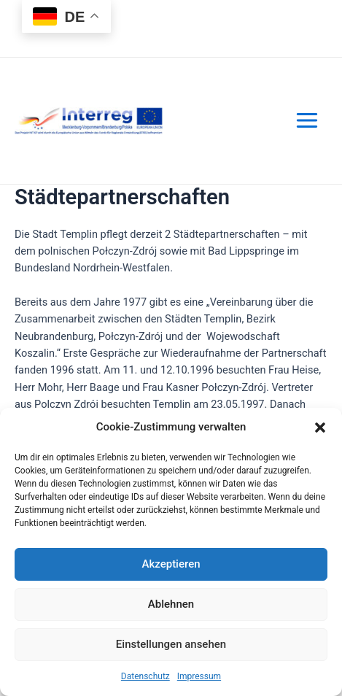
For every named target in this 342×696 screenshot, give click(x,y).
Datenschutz (145, 676)
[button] (320, 427)
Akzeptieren (170, 564)
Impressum (199, 676)
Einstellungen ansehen (171, 644)
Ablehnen (171, 604)
